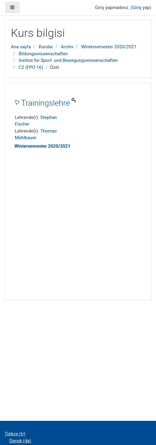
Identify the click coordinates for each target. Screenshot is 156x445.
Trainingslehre (45, 102)
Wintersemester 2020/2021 (108, 47)
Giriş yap (141, 7)
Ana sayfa (21, 47)
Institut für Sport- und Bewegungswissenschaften (68, 60)
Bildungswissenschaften (43, 53)
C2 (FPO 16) (31, 67)
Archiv (67, 47)
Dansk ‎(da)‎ (20, 440)
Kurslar (46, 47)
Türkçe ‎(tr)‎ (15, 434)
